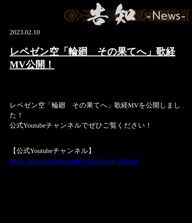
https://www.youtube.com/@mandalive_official (73, 160)
